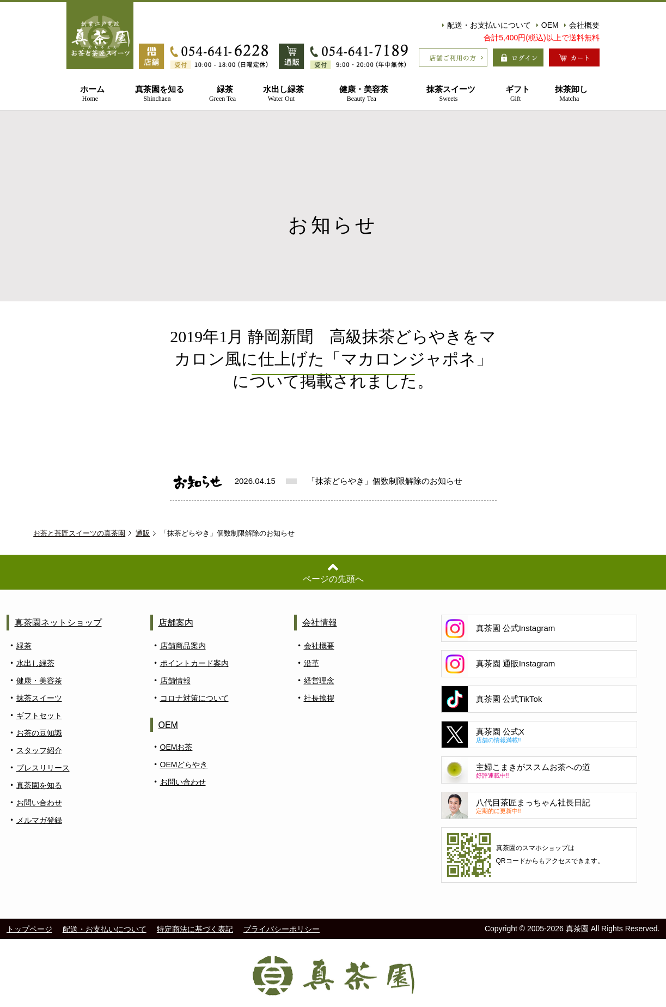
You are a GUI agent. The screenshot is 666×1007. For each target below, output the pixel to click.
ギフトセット (39, 715)
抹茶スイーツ (448, 94)
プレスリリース (43, 767)
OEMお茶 (176, 747)
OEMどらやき (184, 764)
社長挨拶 (319, 698)
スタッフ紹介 (39, 750)
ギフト (515, 94)
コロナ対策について (194, 698)
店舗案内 (175, 622)
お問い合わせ (39, 802)
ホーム (89, 94)
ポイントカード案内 (194, 663)
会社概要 (582, 25)
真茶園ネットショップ (58, 622)
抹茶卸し (569, 94)
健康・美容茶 (361, 94)
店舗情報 (175, 680)
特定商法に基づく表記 (195, 929)
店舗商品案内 (183, 645)
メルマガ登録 (39, 820)
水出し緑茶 (281, 94)
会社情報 (319, 622)
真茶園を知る (157, 94)
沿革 (311, 663)
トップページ (29, 929)
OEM (547, 25)
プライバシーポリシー (281, 929)
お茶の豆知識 (39, 733)
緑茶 (222, 94)
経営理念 (319, 680)
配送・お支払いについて (486, 25)
